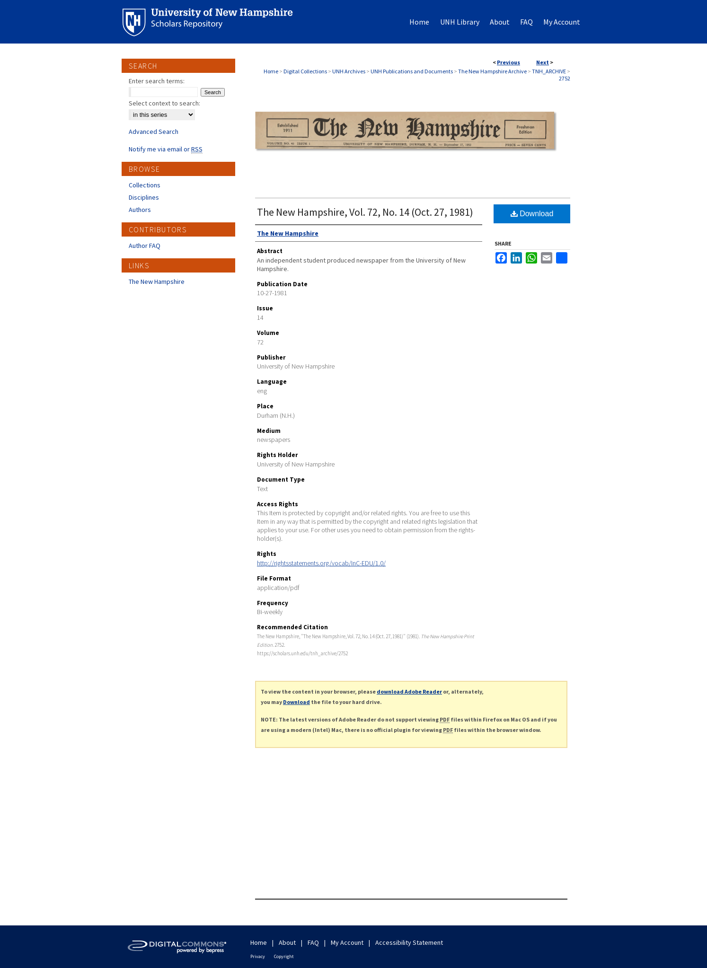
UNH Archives (348, 71)
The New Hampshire (157, 281)
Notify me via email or (166, 149)
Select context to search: (164, 103)
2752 (564, 78)
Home (271, 71)
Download (532, 214)
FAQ (313, 942)
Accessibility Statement (409, 942)
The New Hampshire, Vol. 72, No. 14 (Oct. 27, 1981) (365, 212)
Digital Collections (305, 71)
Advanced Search (153, 131)
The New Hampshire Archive (492, 71)
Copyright (284, 956)
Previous (508, 62)
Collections (144, 185)
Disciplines (144, 197)
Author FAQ (144, 245)
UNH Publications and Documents (412, 71)
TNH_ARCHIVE (549, 71)
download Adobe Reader (409, 691)
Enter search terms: (157, 81)
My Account (347, 942)
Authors (140, 209)
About (287, 942)
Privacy (257, 956)
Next (542, 62)
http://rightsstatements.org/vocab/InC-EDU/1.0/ (321, 563)
